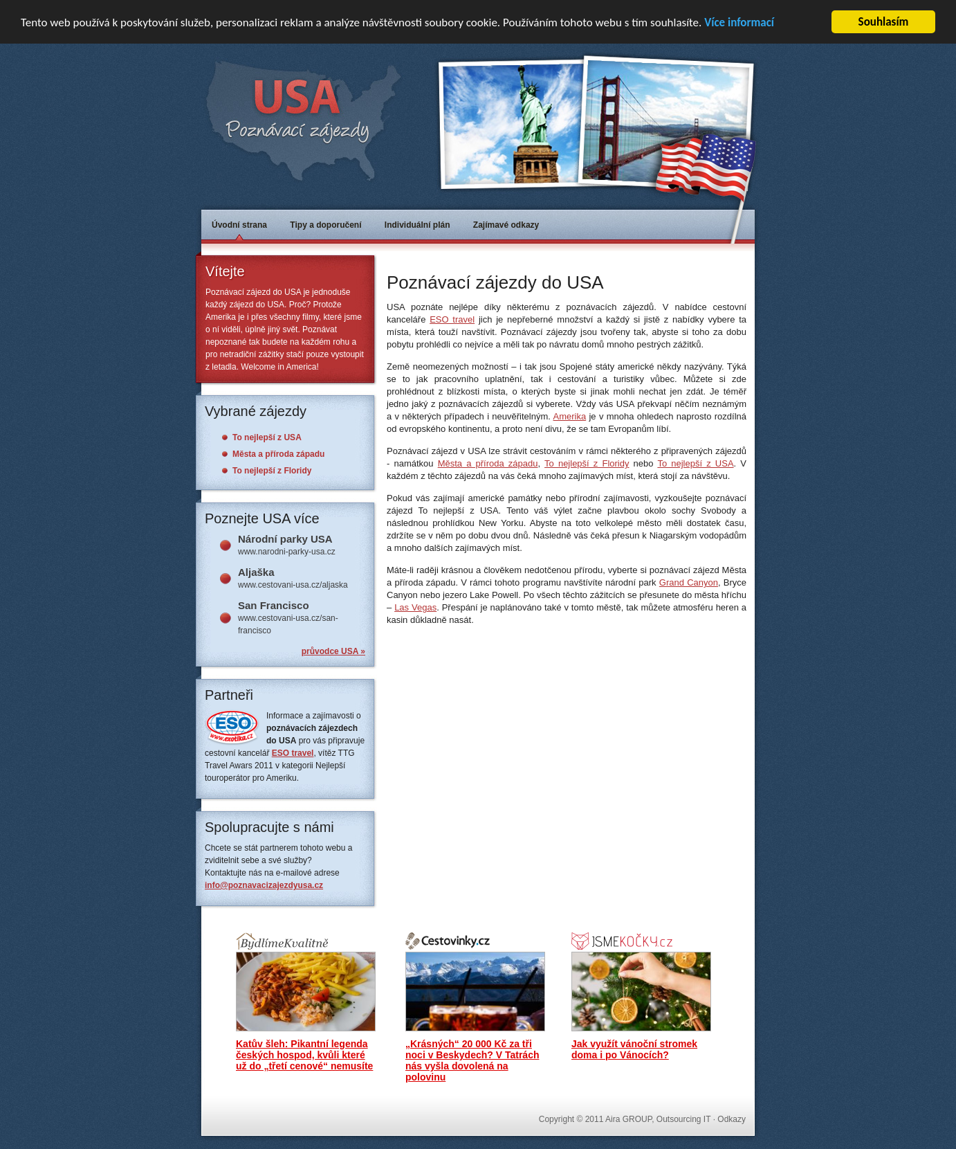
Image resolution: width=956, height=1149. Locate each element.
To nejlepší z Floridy (586, 463)
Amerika (569, 416)
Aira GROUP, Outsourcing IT (657, 1119)
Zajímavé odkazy (506, 225)
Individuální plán (417, 225)
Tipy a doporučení (325, 225)
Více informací (739, 22)
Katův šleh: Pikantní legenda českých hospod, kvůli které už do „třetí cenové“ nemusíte (304, 1054)
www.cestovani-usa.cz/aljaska (301, 578)
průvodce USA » (333, 651)
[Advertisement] (548, 256)
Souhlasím (883, 22)
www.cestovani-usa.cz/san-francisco (301, 617)
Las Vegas (415, 607)
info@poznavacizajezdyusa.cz (264, 885)
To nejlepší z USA (695, 463)
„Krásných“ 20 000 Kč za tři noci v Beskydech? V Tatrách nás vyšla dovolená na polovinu (472, 1060)
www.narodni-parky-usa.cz (301, 545)
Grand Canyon (688, 582)
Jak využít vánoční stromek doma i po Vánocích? (634, 1049)
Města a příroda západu (488, 463)
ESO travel (452, 319)
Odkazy (731, 1119)
